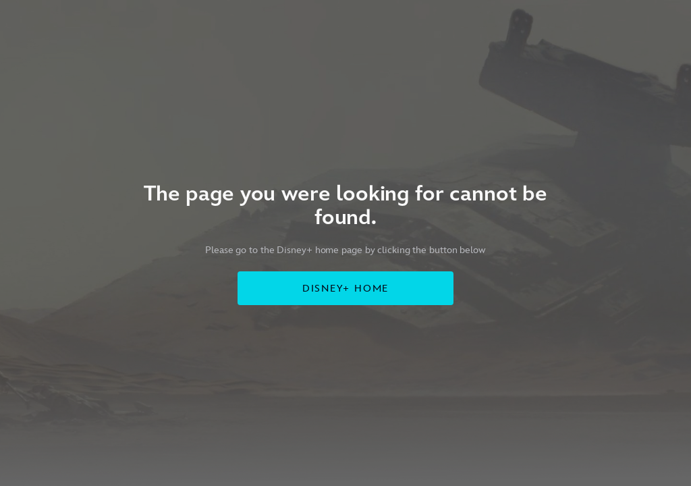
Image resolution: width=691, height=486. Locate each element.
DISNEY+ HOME (345, 288)
